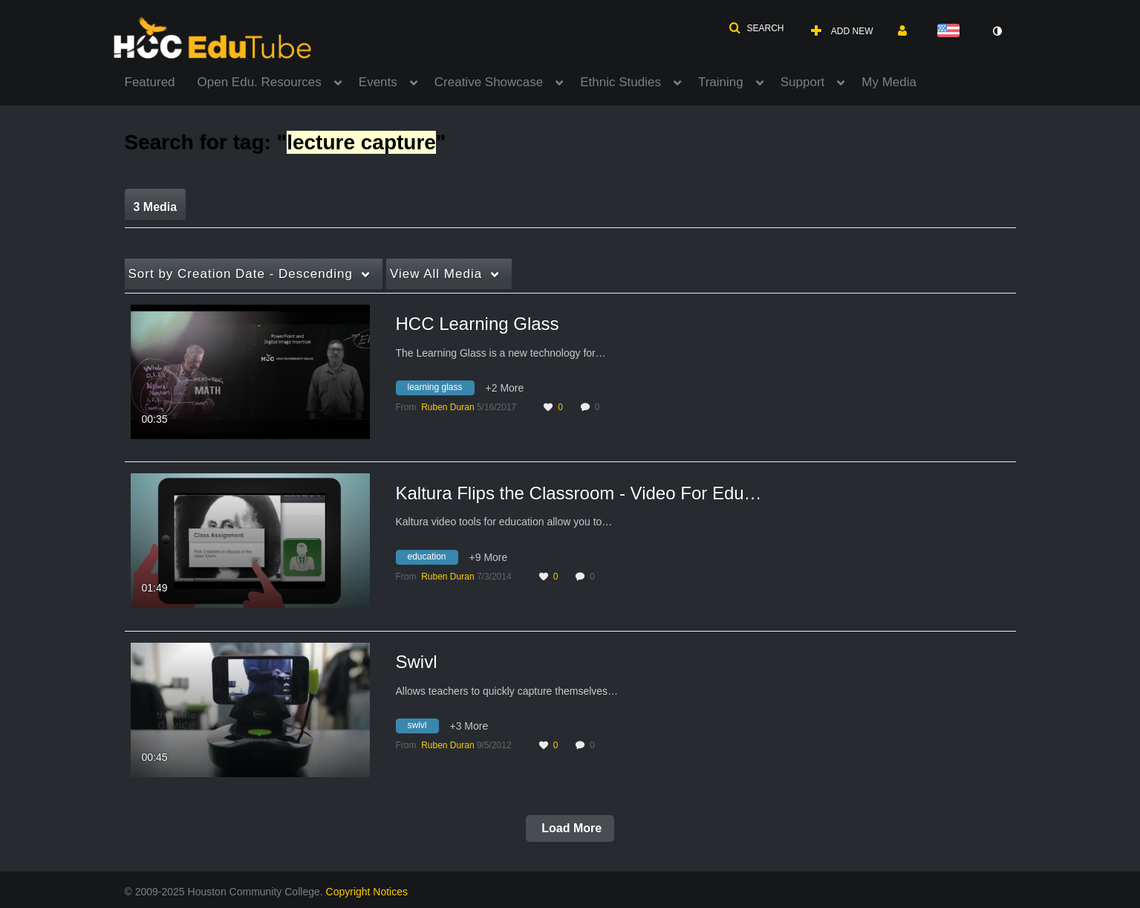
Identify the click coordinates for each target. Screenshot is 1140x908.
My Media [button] (888, 82)
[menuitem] (161, 81)
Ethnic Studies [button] (620, 82)
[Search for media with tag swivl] (423, 728)
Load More (570, 828)
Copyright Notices (367, 892)
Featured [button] (150, 82)
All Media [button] (436, 274)
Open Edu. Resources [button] (260, 82)
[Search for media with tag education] (432, 559)
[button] (756, 28)
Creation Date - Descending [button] (240, 274)
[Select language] (951, 31)
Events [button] (378, 82)
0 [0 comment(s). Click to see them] (600, 407)
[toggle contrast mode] (997, 31)
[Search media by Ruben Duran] (447, 407)
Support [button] (803, 82)
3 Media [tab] (155, 207)
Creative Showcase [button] (488, 82)
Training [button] (720, 82)
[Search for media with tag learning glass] (441, 390)
